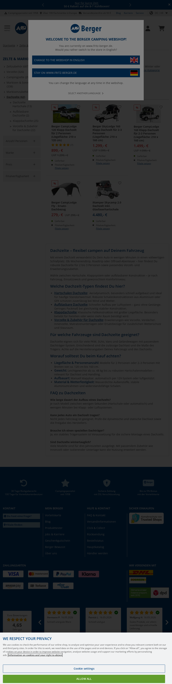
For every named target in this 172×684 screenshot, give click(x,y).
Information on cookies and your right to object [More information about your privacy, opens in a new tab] (35, 658)
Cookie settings (84, 672)
